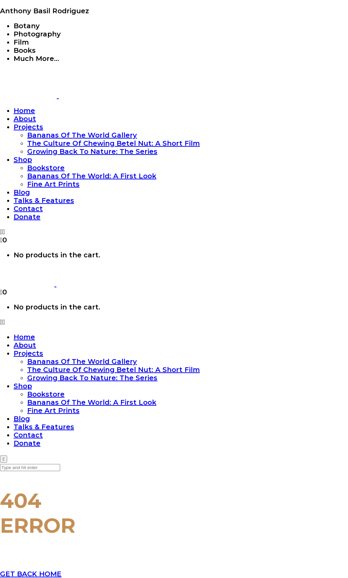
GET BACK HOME (31, 574)
